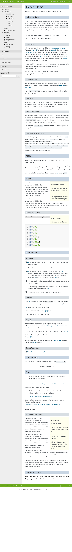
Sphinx (47, 487)
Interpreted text (10, 14)
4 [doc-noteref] (37, 50)
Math (5, 27)
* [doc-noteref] (50, 56)
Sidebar (6, 28)
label (56, 276)
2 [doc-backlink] (28, 260)
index (69, 1)
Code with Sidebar (10, 30)
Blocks (3, 55)
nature (3, 1)
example (53, 50)
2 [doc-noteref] (40, 56)
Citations (8, 35)
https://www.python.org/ (58, 48)
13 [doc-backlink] (26, 305)
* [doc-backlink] (25, 285)
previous (53, 1)
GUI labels (10, 16)
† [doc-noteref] (49, 287)
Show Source (5, 70)
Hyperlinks (8, 13)
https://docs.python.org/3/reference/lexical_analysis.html (42, 402)
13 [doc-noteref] (62, 302)
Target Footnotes (10, 39)
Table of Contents (6, 6)
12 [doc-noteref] (65, 56)
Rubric (5, 42)
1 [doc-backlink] (27, 260)
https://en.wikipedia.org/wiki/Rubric (41, 394)
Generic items (20, 1)
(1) (57, 171)
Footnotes (8, 34)
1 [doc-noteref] (46, 54)
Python (34, 50)
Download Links (8, 48)
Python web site (30, 52)
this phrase (57, 338)
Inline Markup (48, 324)
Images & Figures (6, 62)
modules (63, 1)
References (7, 32)
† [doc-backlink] (25, 290)
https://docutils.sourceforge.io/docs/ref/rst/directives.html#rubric (48, 382)
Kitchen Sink (10, 1)
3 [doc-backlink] (25, 279)
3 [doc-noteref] (65, 54)
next (58, 1)
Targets (65, 58)
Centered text (7, 41)
